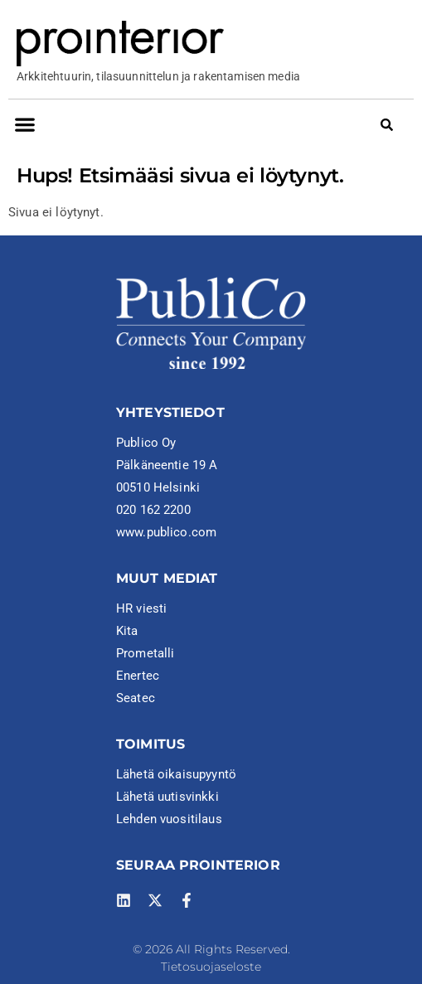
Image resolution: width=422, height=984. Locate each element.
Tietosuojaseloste (211, 966)
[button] (24, 124)
